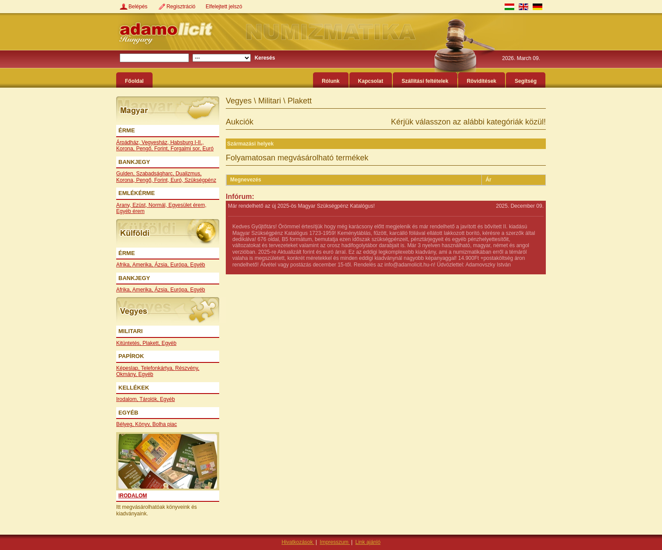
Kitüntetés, (129, 343)
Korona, (126, 148)
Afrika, (124, 265)
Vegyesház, (156, 142)
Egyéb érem (130, 211)
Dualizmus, (188, 173)
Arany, (124, 205)
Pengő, (145, 148)
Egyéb (197, 265)
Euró (208, 148)
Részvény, (187, 368)
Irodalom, (127, 399)
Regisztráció (182, 7)
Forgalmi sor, (187, 148)
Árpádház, (129, 142)
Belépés (138, 7)
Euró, (178, 180)
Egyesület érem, (187, 205)
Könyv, (143, 424)
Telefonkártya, (158, 368)
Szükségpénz (200, 180)
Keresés (265, 58)
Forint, (162, 148)
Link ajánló (367, 542)
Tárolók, (149, 399)
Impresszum (335, 542)
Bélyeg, (125, 424)
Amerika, (143, 265)
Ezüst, (140, 205)
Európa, (180, 265)
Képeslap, (128, 368)
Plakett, (151, 343)
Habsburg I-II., (186, 142)
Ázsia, (162, 265)
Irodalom (132, 496)
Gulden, (126, 173)
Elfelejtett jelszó (224, 7)
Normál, (158, 205)
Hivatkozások (297, 542)
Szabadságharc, (155, 173)
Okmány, (127, 374)
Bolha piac (165, 424)
